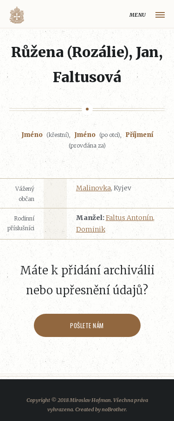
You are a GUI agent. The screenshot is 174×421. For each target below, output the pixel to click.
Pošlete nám (87, 325)
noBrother (114, 409)
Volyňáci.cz (16, 15)
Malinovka (93, 188)
